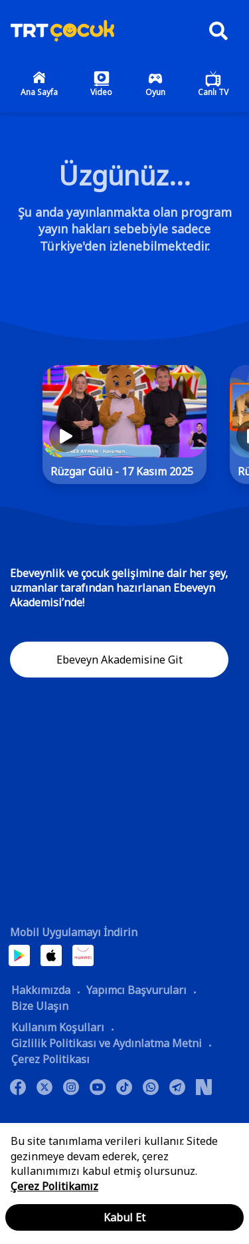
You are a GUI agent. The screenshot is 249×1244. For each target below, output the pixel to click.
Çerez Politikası (50, 1059)
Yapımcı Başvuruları (136, 990)
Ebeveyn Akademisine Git (119, 659)
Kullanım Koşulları (57, 1027)
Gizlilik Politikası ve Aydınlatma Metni (106, 1043)
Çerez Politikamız (54, 1186)
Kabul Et (124, 1217)
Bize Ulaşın (39, 1006)
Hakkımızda (40, 990)
